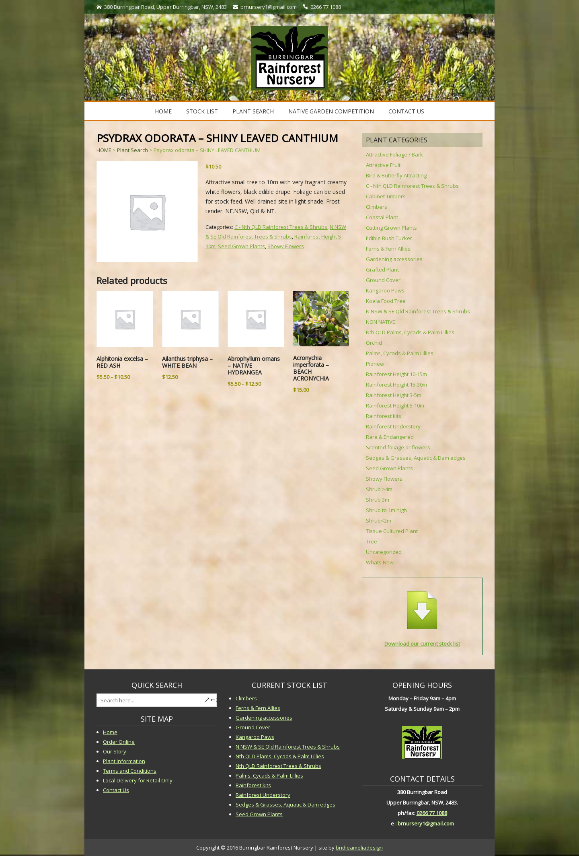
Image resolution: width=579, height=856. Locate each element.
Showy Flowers (285, 246)
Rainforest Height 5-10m (395, 405)
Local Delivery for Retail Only (137, 780)
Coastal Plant (382, 217)
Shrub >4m (379, 489)
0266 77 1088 (432, 813)
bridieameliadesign (359, 847)
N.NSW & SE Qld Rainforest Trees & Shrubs (418, 311)
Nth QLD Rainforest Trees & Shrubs (278, 766)
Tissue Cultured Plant (392, 531)
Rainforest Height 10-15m (396, 374)
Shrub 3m (377, 499)
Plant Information (124, 761)
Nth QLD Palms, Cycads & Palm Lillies (410, 332)
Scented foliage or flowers (398, 447)
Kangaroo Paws (385, 290)
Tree (371, 541)
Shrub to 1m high (386, 510)
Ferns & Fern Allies (388, 248)
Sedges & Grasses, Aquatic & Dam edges (416, 457)
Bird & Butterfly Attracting (396, 175)
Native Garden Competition (331, 111)
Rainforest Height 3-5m (393, 395)
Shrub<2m (378, 520)
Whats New (380, 562)
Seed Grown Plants (241, 246)
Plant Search (253, 111)
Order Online (119, 741)
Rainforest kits (383, 416)
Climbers (376, 206)
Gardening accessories (394, 259)
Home (163, 111)
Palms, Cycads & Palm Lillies (399, 353)
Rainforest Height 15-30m (396, 384)
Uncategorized (384, 552)
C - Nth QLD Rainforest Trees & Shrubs (280, 226)
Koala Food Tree (386, 301)
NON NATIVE (380, 321)
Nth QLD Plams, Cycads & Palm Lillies (280, 756)
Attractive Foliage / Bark (394, 154)
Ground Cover (383, 280)
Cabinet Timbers (386, 196)
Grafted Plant (382, 269)
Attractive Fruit (383, 165)
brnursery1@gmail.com (426, 823)
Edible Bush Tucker (389, 238)
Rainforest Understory (393, 426)
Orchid (374, 342)
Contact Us (406, 111)
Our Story (114, 751)
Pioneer (375, 363)
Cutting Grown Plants (391, 227)
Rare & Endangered (390, 436)
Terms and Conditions (129, 770)
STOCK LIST (202, 111)
